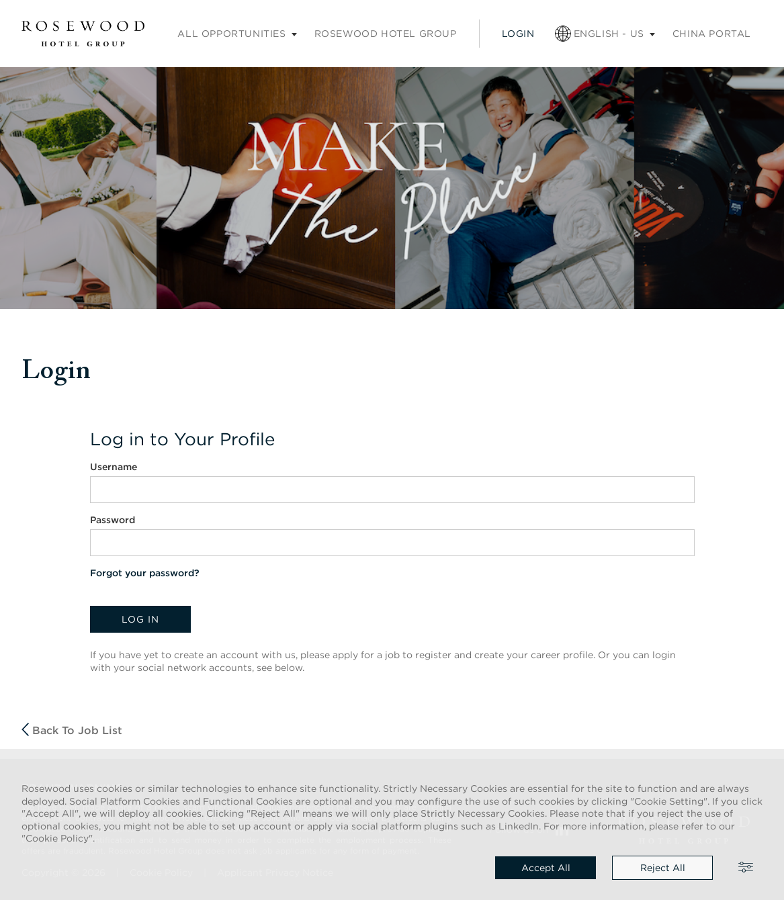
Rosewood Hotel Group (385, 34)
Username (113, 467)
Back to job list (71, 730)
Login (518, 34)
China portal (711, 34)
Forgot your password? (145, 573)
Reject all (662, 868)
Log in (140, 619)
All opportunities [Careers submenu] (231, 34)
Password (112, 520)
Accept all (545, 868)
